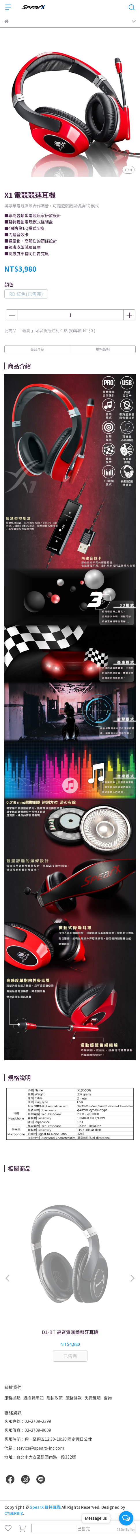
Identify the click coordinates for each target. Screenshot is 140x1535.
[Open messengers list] (126, 1518)
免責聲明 (93, 1398)
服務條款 (74, 1398)
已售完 (83, 1528)
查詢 (108, 1398)
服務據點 (12, 1398)
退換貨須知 (33, 1398)
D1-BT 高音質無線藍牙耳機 (70, 1332)
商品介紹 (37, 349)
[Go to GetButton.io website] (126, 1529)
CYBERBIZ (13, 1513)
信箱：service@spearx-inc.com (34, 1448)
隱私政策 (54, 1398)
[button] (132, 1278)
